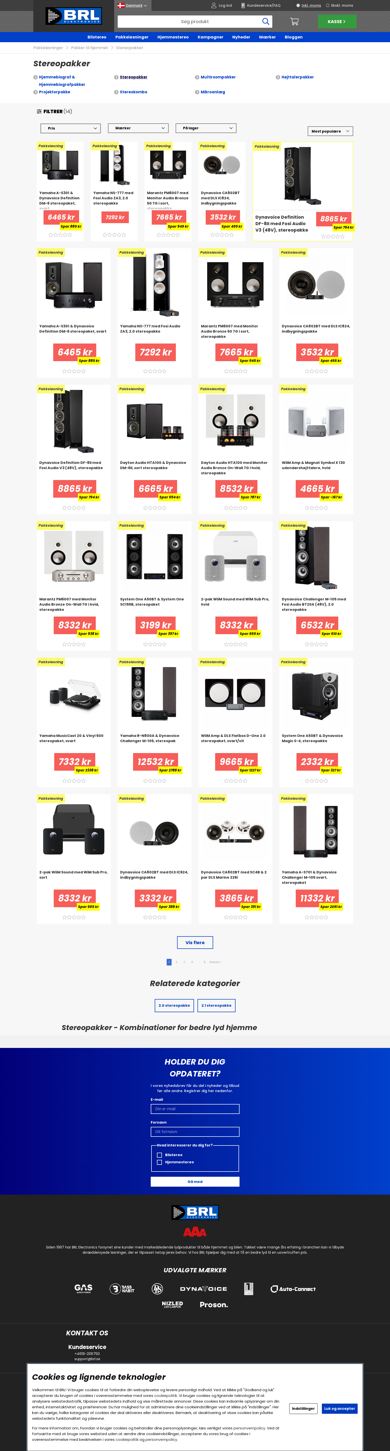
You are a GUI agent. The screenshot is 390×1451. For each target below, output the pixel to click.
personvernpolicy (249, 1428)
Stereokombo (133, 92)
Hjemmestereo (173, 37)
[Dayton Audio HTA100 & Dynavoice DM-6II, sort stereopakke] (155, 470)
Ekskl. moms (342, 5)
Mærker (267, 37)
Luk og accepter (339, 1408)
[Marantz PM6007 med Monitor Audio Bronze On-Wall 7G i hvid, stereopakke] (74, 607)
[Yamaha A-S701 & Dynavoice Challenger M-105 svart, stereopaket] (316, 880)
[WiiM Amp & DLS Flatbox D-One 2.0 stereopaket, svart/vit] (235, 743)
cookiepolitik (165, 1395)
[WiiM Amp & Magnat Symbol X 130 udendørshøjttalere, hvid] (316, 470)
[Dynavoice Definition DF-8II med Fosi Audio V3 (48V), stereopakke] (283, 224)
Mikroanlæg (213, 92)
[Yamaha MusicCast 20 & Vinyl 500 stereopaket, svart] (74, 743)
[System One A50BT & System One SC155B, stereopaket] (155, 607)
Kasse (337, 21)
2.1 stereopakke (216, 1005)
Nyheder (241, 37)
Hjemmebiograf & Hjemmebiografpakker (62, 81)
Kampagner (210, 37)
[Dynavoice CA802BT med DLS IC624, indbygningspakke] (155, 880)
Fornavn (159, 1122)
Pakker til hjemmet (89, 48)
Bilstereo (97, 37)
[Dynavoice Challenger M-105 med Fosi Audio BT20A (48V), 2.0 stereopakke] (316, 607)
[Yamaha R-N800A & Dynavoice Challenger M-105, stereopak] (155, 743)
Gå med (195, 1181)
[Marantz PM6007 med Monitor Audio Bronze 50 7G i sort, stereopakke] (168, 200)
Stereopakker (129, 48)
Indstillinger (303, 1408)
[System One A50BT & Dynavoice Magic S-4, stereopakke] (316, 743)
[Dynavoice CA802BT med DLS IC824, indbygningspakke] (221, 200)
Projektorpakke (54, 92)
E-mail (157, 1099)
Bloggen (294, 37)
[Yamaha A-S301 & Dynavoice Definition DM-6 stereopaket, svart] (60, 200)
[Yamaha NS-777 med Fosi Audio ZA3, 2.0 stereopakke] (114, 200)
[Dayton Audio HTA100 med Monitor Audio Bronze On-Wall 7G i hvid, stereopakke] (235, 470)
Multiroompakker (218, 77)
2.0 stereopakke (174, 1005)
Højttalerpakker (298, 77)
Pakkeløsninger (131, 37)
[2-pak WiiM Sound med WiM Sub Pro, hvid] (235, 607)
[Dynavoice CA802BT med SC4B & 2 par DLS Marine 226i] (235, 880)
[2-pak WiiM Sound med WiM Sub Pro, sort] (74, 880)
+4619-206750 (87, 1353)
